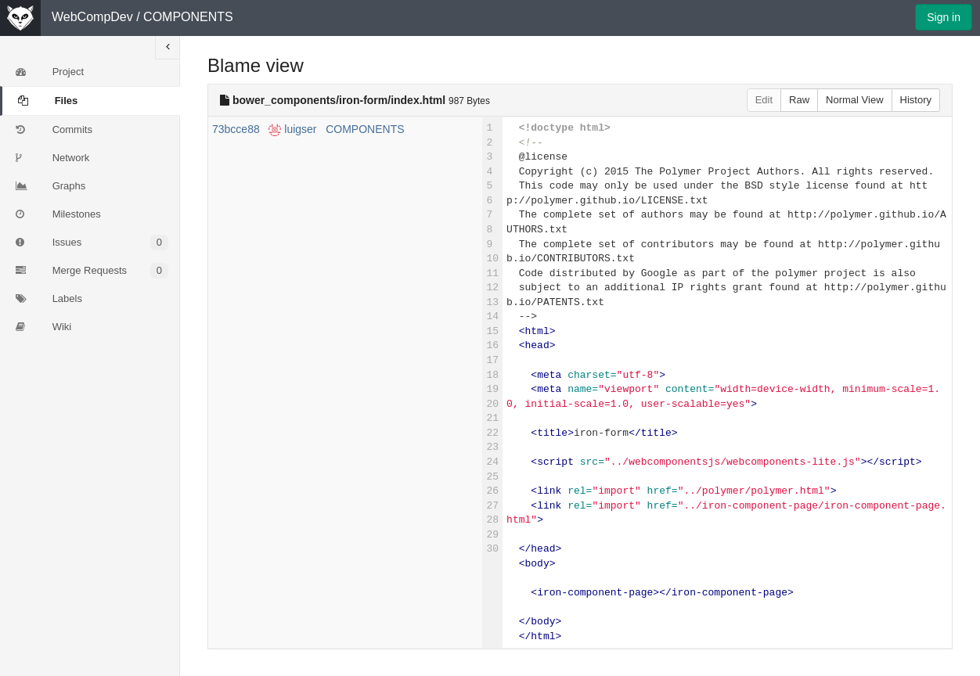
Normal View (854, 100)
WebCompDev (92, 16)
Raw (799, 100)
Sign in (943, 17)
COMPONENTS (188, 16)
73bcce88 (236, 129)
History (915, 100)
